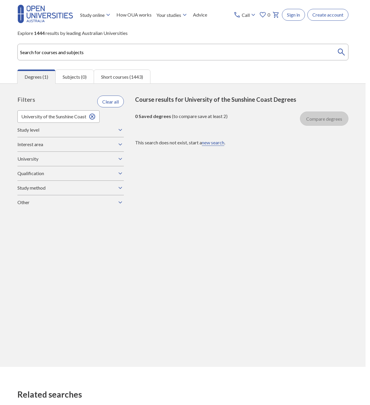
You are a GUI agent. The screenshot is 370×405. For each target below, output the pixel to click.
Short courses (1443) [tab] (122, 77)
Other (70, 202)
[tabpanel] (183, 225)
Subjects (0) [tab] (75, 77)
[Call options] (245, 15)
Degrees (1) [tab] (36, 77)
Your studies (172, 14)
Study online (96, 14)
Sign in (293, 14)
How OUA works (134, 14)
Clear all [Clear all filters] (110, 101)
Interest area (70, 144)
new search (213, 142)
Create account (327, 14)
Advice (200, 14)
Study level (70, 129)
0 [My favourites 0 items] (264, 14)
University (70, 158)
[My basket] (276, 15)
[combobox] (182, 52)
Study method (70, 187)
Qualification (70, 173)
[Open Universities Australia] (45, 21)
